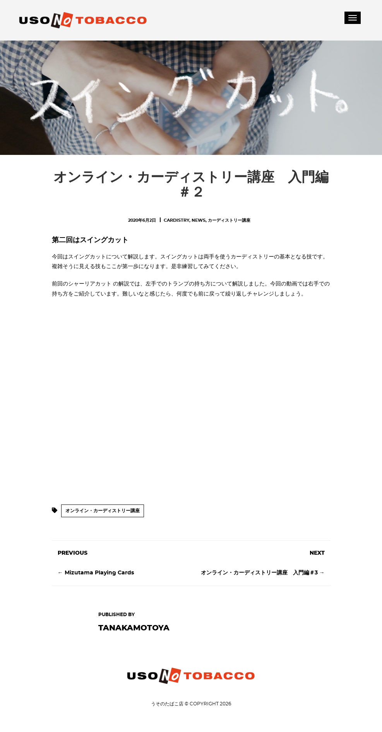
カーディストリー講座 (229, 220)
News (199, 220)
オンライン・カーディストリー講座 (102, 510)
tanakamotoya (134, 628)
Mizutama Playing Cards (99, 573)
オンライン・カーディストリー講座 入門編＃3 (259, 573)
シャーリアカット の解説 (98, 284)
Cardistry (176, 220)
